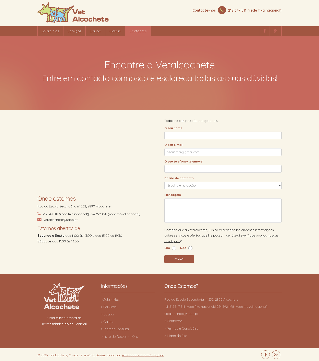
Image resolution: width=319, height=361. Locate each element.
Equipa (95, 31)
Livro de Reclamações (120, 336)
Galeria (115, 31)
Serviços (74, 31)
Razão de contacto (179, 178)
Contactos (138, 31)
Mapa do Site (177, 336)
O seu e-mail (173, 145)
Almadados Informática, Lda (143, 355)
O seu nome (173, 128)
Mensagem (172, 195)
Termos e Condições (182, 328)
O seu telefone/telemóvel (183, 161)
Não (183, 248)
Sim (167, 248)
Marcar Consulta (116, 329)
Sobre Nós (50, 31)
